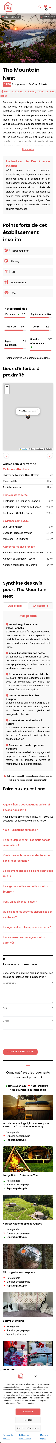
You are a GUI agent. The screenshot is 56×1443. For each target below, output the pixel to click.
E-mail (28, 1020)
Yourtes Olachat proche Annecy (22, 1223)
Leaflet (23, 449)
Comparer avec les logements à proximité (28, 358)
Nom (28, 1008)
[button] (35, 1376)
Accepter (28, 1411)
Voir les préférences (28, 1428)
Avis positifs (15, 606)
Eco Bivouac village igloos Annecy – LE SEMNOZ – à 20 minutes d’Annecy (26, 1125)
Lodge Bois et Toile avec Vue (20, 1175)
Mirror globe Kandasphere (19, 1272)
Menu (50, 7)
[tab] (28, 807)
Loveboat (9, 1369)
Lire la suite (28, 149)
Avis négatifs (40, 606)
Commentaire (28, 983)
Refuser (28, 1420)
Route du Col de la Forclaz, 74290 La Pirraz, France (28, 94)
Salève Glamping (13, 1321)
